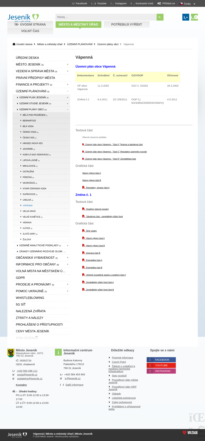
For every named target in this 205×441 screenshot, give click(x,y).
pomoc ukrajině (31, 291)
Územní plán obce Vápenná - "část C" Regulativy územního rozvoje (116, 152)
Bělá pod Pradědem (35, 115)
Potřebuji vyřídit (126, 24)
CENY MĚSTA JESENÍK (32, 331)
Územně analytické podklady (40, 245)
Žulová (27, 239)
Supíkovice (30, 194)
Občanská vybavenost (37, 257)
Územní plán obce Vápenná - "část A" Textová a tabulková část (114, 144)
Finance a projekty (34, 84)
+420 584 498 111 (27, 370)
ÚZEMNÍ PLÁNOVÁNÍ (80, 44)
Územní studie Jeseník (35, 103)
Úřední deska (27, 57)
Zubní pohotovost (122, 402)
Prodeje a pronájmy (35, 284)
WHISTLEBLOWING (30, 298)
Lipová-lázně (31, 160)
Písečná (28, 177)
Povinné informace (122, 357)
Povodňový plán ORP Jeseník (123, 388)
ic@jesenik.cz (73, 378)
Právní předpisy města (35, 78)
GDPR (20, 277)
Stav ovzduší (119, 375)
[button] (142, 3)
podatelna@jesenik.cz (29, 378)
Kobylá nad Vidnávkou (37, 154)
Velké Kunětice (33, 217)
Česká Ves (30, 137)
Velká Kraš (29, 211)
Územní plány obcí (108, 44)
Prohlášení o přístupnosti (39, 324)
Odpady (116, 393)
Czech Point (119, 361)
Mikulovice (30, 166)
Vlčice (27, 228)
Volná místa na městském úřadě (43, 271)
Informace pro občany (37, 264)
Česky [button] (187, 3)
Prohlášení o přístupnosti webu (124, 407)
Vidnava (27, 222)
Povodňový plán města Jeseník (123, 381)
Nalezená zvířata (31, 311)
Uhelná (28, 200)
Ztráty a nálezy (29, 318)
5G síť (21, 304)
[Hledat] (160, 17)
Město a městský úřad (78, 24)
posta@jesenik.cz (27, 374)
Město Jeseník (30, 64)
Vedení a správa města (36, 71)
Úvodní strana (23, 18)
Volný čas (30, 31)
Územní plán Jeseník (34, 97)
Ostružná (28, 171)
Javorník (29, 149)
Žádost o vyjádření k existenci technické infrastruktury (122, 369)
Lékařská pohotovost (124, 397)
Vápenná (28, 205)
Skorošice (30, 183)
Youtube (161, 365)
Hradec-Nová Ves (33, 143)
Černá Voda (30, 132)
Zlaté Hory (30, 234)
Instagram (162, 371)
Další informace (74, 384)
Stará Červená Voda (34, 188)
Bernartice (29, 121)
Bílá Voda (28, 126)
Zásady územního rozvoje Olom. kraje (44, 251)
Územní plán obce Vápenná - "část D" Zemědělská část (110, 159)
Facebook (162, 359)
